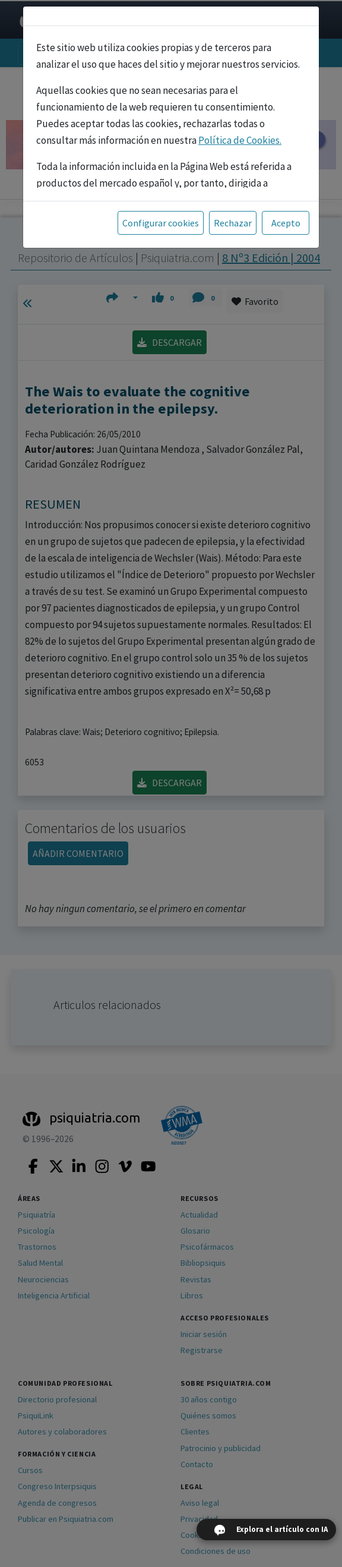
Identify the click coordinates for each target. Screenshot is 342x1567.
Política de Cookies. (239, 140)
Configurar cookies (160, 223)
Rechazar (233, 223)
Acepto (285, 223)
